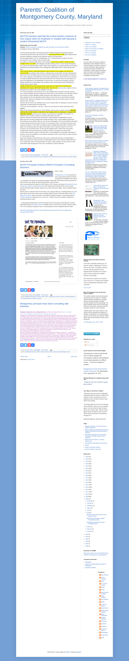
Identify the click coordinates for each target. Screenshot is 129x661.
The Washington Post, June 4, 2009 (93, 322)
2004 (87, 541)
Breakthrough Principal (30, 296)
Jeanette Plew (52, 296)
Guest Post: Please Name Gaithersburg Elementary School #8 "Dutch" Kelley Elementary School (100, 128)
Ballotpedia (88, 562)
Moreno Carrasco (60, 296)
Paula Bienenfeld (104, 614)
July (88, 510)
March (89, 526)
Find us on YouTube (90, 53)
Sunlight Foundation (90, 567)
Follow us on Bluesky (91, 46)
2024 (87, 461)
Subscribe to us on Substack (92, 42)
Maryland (40, 186)
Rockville (68, 184)
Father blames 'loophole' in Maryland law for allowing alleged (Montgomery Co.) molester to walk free (97, 90)
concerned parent (104, 629)
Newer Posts (24, 356)
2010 (87, 494)
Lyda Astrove (104, 608)
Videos (87, 445)
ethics (46, 296)
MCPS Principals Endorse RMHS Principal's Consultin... (96, 519)
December (90, 501)
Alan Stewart (104, 575)
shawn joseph (26, 298)
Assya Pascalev (103, 578)
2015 (87, 482)
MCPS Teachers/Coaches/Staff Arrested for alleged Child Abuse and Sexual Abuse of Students (96, 431)
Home (49, 356)
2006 (87, 536)
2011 (87, 491)
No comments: (45, 154)
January (89, 531)
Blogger (79, 652)
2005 (87, 539)
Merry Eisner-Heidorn (105, 611)
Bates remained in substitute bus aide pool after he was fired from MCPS (47, 47)
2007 (87, 534)
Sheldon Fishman (103, 618)
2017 (87, 477)
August (89, 508)
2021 (87, 468)
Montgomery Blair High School (50, 156)
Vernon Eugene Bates (71, 156)
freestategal (104, 632)
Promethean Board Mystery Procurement (96, 443)
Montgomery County (62, 175)
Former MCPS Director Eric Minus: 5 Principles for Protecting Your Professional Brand (101, 187)
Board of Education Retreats (92, 447)
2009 (87, 496)
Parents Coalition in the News (93, 449)
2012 (87, 489)
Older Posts (74, 356)
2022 (87, 466)
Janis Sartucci (103, 596)
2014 (87, 484)
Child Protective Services (36, 156)
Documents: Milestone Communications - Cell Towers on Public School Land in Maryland (96, 436)
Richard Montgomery (26, 197)
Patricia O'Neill (61, 156)
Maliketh (67, 652)
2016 (87, 480)
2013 (87, 487)
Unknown (103, 621)
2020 (87, 470)
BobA (102, 581)
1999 (87, 546)
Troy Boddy (33, 298)
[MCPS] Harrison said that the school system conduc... (97, 515)
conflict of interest (40, 296)
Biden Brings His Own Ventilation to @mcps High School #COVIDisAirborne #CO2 (97, 141)
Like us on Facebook (90, 50)
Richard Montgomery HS (64, 351)
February (89, 529)
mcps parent (104, 635)
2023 (87, 463)
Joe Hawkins (104, 599)
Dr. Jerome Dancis (104, 584)
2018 (87, 475)
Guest (103, 587)
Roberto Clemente (38, 204)
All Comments (89, 345)
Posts (87, 342)
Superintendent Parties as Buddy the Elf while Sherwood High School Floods (100, 216)
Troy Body (38, 298)
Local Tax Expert (103, 605)
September (90, 505)
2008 (87, 499)
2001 (87, 543)
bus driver (27, 156)
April (88, 512)
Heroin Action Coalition (105, 593)
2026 (87, 456)
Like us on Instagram (90, 55)
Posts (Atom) (31, 359)
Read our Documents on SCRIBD (94, 48)
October (89, 503)
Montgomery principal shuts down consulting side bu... (96, 523)
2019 (87, 473)
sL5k (102, 637)
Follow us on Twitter (90, 44)
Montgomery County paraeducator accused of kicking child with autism (100, 202)
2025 (87, 459)
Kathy (103, 602)
